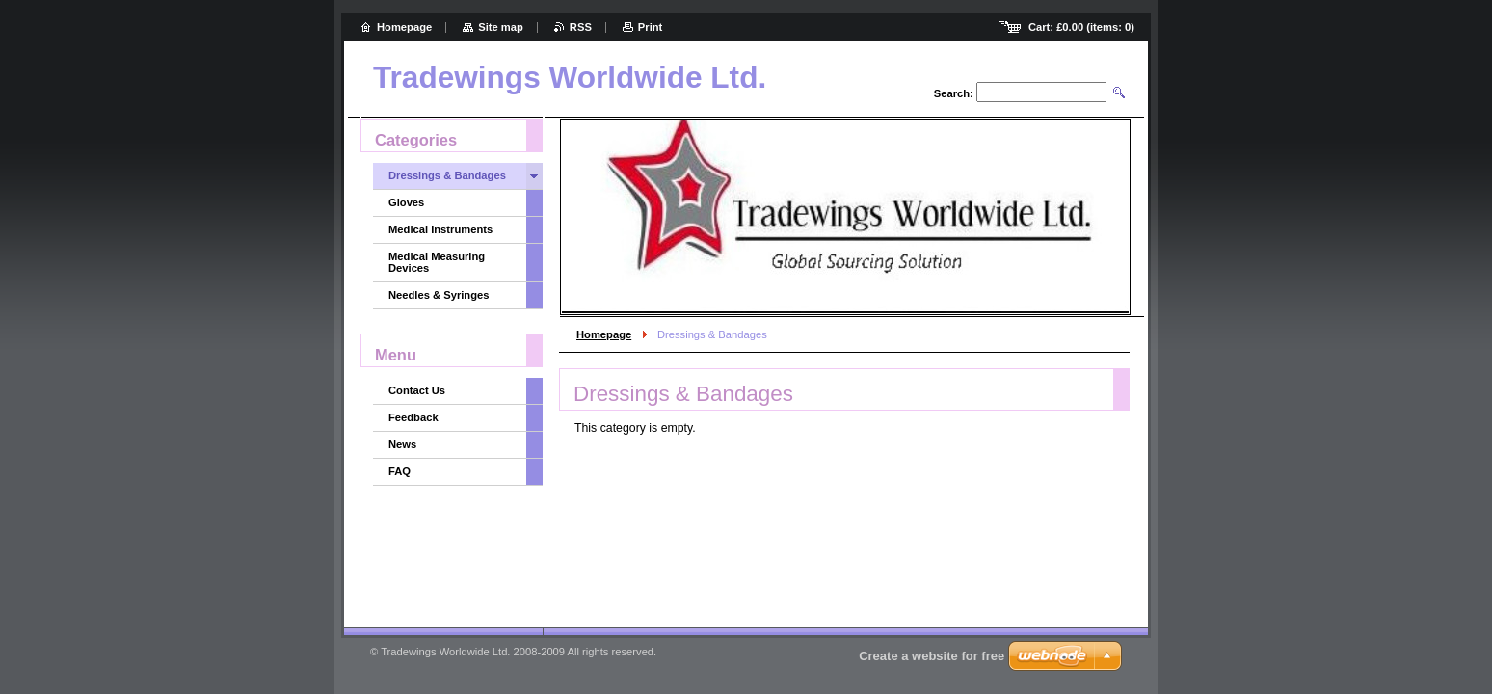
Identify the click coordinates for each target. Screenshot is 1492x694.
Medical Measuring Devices (436, 262)
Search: (953, 93)
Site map (500, 27)
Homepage (603, 334)
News (402, 444)
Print (650, 27)
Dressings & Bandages (447, 175)
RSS (581, 27)
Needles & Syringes (438, 295)
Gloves (406, 202)
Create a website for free (931, 656)
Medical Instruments (440, 229)
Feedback (413, 417)
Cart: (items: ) (1081, 27)
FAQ (399, 471)
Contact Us (416, 390)
